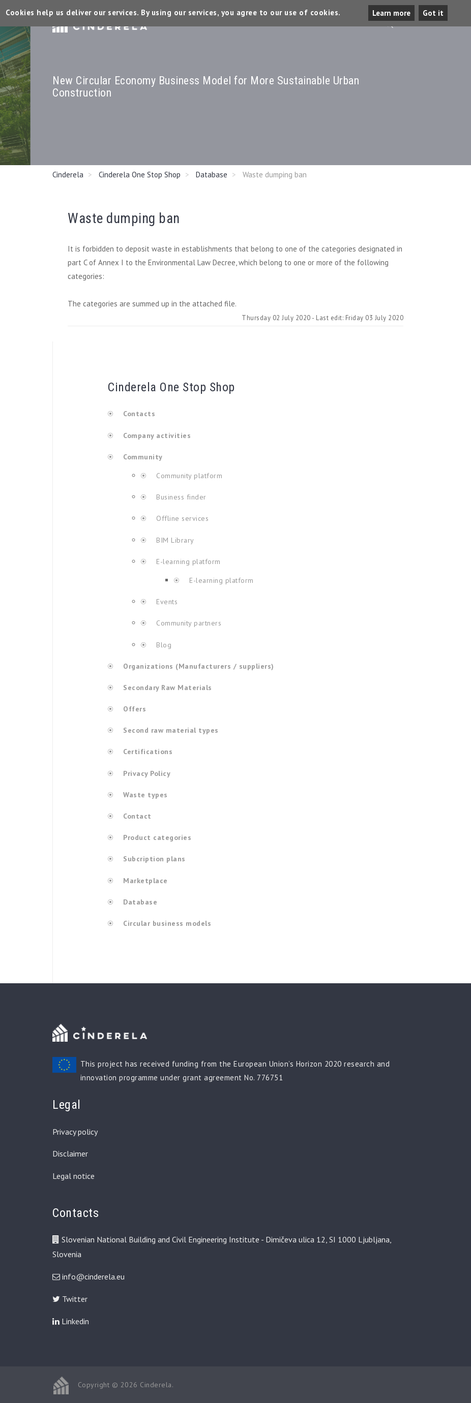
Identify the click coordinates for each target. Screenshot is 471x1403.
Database (211, 174)
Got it (433, 13)
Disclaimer (70, 1153)
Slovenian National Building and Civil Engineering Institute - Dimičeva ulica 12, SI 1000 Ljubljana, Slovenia (221, 1246)
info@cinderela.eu (93, 1276)
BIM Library (174, 540)
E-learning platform (188, 561)
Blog (163, 644)
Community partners (188, 623)
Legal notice (73, 1176)
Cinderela (67, 174)
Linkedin (70, 1321)
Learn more (391, 13)
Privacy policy (75, 1132)
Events (166, 601)
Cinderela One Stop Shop (140, 174)
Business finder (180, 497)
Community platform (188, 475)
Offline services (181, 518)
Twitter (69, 1299)
